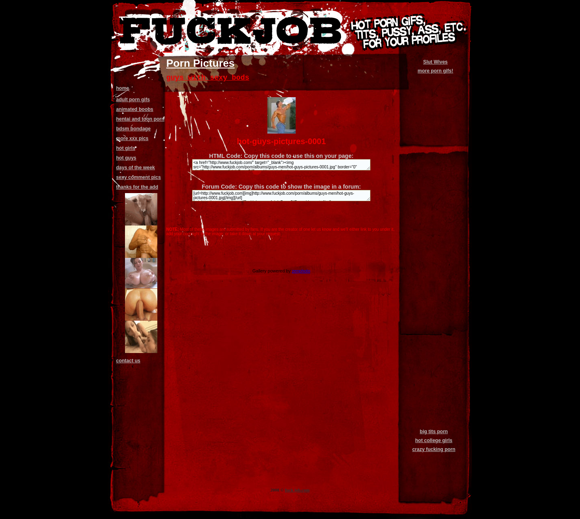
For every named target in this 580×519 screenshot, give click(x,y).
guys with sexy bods (207, 78)
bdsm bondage (133, 129)
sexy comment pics (138, 177)
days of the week (135, 167)
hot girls (125, 148)
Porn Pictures (200, 63)
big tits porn (434, 431)
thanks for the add (137, 187)
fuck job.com (297, 489)
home (122, 88)
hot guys (126, 158)
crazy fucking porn (433, 449)
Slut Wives (435, 62)
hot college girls (433, 440)
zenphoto (301, 270)
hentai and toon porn (140, 119)
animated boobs (134, 109)
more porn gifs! (435, 71)
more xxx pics (132, 138)
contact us (128, 361)
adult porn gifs (133, 99)
